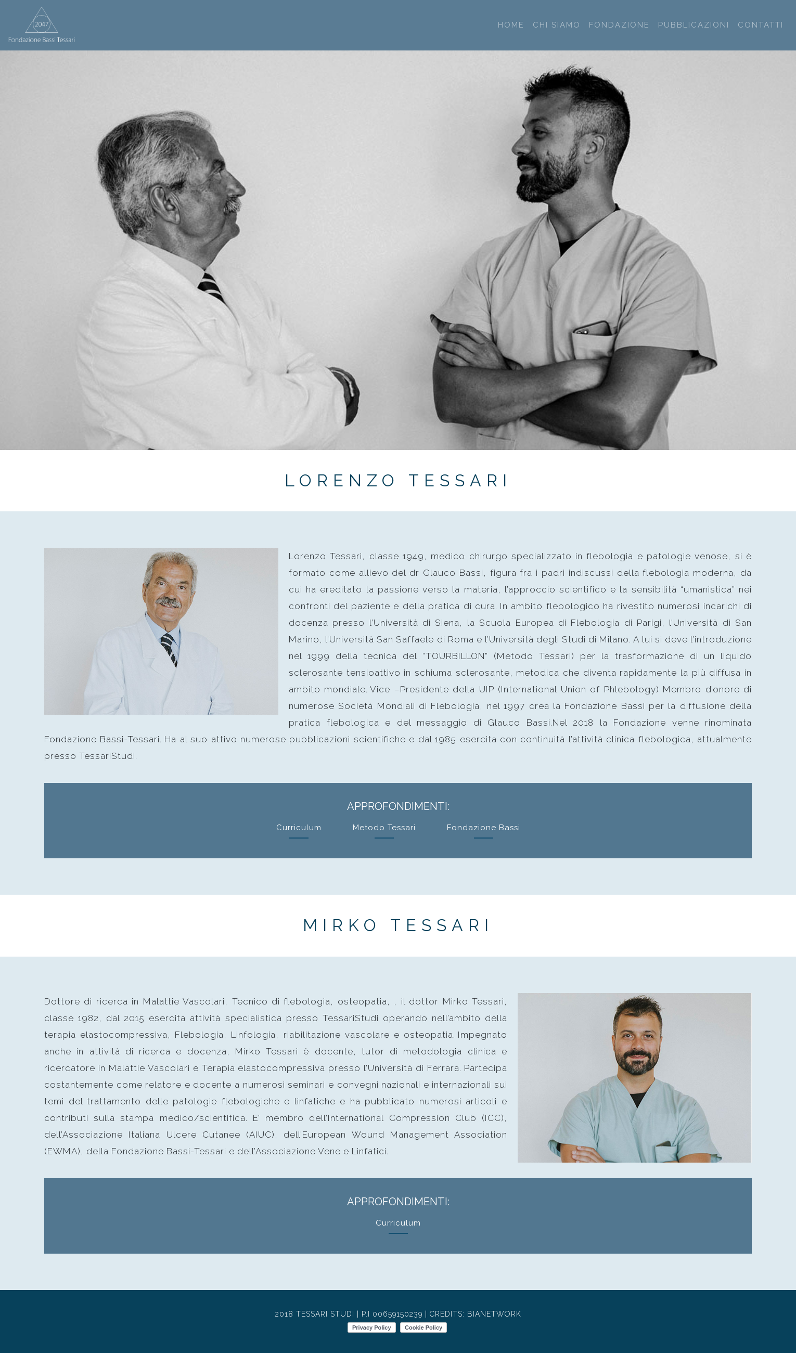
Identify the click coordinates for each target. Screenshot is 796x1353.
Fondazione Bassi (483, 827)
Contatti (761, 25)
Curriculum (299, 827)
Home (511, 25)
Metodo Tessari (384, 827)
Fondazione (619, 25)
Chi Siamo (557, 25)
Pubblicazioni (693, 25)
